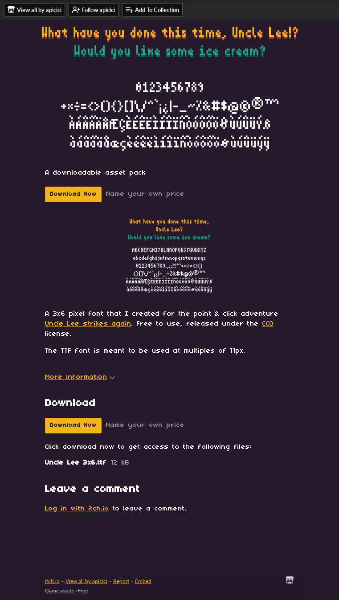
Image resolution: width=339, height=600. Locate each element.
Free (83, 590)
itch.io (52, 581)
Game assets (59, 590)
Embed (143, 581)
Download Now (73, 194)
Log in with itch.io (77, 508)
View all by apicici (86, 581)
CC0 (268, 323)
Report (121, 581)
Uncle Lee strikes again (88, 323)
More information (80, 377)
